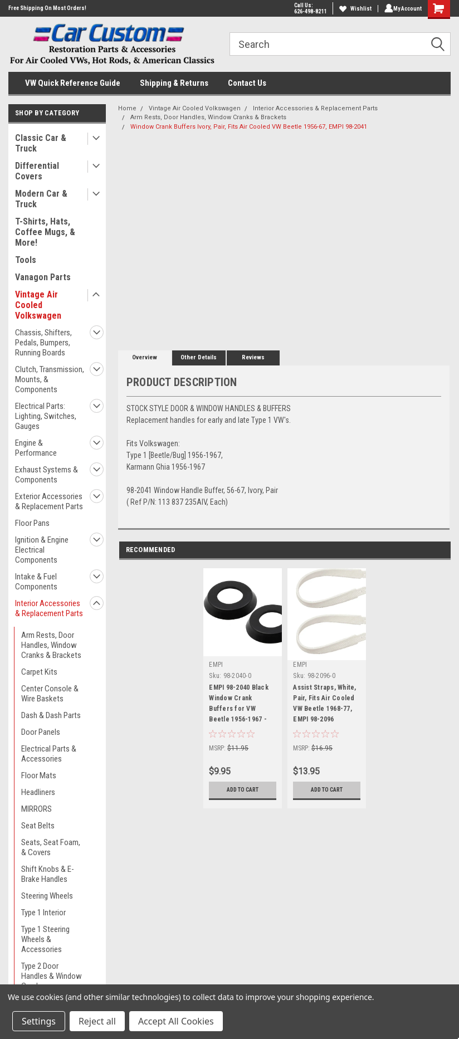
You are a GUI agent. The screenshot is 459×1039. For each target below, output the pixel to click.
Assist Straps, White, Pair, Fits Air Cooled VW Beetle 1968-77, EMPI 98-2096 (324, 703)
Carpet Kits (39, 672)
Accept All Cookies (176, 1021)
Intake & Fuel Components (36, 582)
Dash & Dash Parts (51, 715)
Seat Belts (38, 826)
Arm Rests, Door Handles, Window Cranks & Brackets (51, 645)
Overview (144, 357)
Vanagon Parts (43, 277)
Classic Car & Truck (40, 143)
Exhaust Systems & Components (46, 475)
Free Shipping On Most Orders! (47, 8)
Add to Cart (242, 790)
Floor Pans (32, 523)
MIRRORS (36, 809)
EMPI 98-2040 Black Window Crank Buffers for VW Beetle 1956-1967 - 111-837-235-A (238, 705)
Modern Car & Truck (41, 198)
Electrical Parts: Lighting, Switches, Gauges (45, 416)
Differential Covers (37, 171)
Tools (25, 260)
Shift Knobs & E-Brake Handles (47, 874)
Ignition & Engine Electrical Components (42, 550)
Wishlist (353, 8)
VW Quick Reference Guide (72, 83)
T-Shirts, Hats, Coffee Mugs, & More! (45, 232)
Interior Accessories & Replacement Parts (49, 608)
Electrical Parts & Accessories (48, 754)
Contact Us (247, 83)
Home (127, 108)
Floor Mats (38, 775)
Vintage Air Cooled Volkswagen (38, 305)
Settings (39, 1021)
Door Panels (40, 732)
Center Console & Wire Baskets (50, 694)
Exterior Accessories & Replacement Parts (49, 501)
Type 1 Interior (43, 913)
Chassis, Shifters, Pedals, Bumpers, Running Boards (43, 343)
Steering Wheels (47, 896)
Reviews (253, 357)
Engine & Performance (36, 448)
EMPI (216, 665)
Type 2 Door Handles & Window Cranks (51, 976)
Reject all (97, 1021)
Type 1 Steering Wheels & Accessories (45, 939)
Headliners (38, 792)
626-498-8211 (308, 11)
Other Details (198, 357)
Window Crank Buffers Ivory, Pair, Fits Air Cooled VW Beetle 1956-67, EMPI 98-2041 (248, 126)
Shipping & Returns (174, 83)
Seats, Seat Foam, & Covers (50, 847)
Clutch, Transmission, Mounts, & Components (49, 379)
